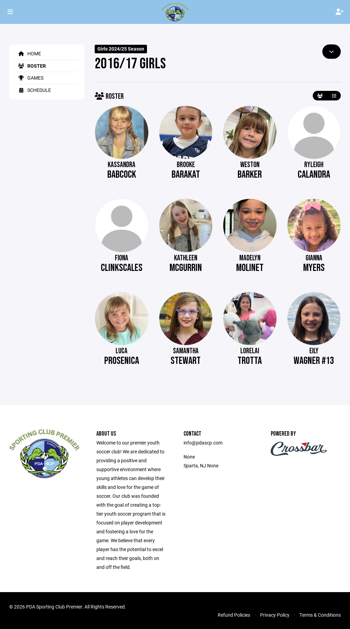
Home (28, 53)
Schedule (33, 90)
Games (29, 77)
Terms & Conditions (320, 615)
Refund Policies (234, 615)
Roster (31, 66)
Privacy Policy (275, 615)
